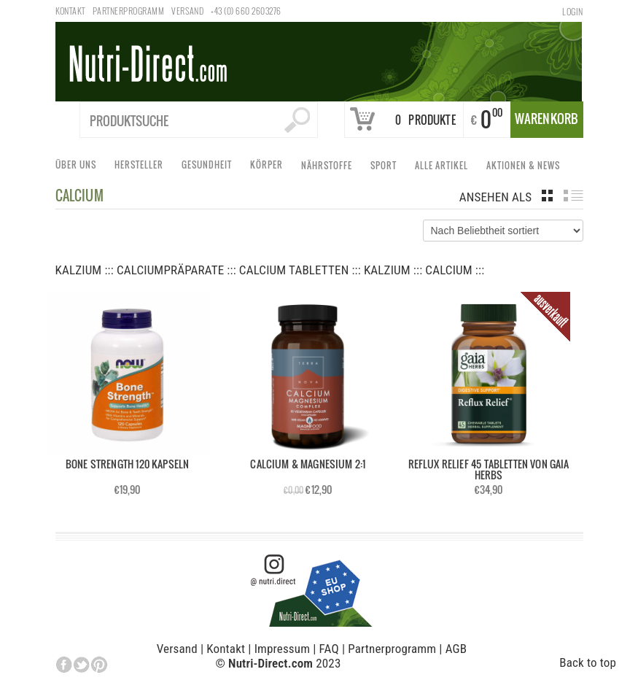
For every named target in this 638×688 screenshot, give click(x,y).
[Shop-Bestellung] (503, 230)
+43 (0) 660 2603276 (246, 10)
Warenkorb (547, 118)
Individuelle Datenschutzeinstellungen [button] (162, 665)
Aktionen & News (525, 168)
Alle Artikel (443, 168)
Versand (187, 10)
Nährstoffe (328, 168)
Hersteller (141, 167)
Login (572, 11)
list (573, 195)
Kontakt (70, 10)
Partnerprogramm (128, 10)
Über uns (78, 167)
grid (547, 195)
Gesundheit (209, 167)
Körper (268, 167)
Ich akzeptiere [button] (516, 642)
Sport (386, 168)
